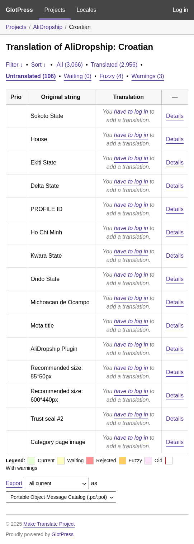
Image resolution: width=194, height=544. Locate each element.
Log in (180, 10)
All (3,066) (70, 65)
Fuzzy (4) (111, 76)
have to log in (131, 112)
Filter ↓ (14, 65)
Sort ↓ (38, 65)
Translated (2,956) (114, 65)
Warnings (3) (148, 76)
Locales (86, 10)
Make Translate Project (49, 524)
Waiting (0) (77, 76)
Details (175, 116)
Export (14, 483)
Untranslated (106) (31, 76)
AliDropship (47, 27)
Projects (54, 10)
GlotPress (19, 10)
